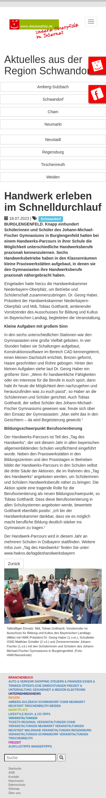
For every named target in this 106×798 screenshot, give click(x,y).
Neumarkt (53, 124)
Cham (53, 112)
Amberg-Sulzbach (53, 87)
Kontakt (13, 776)
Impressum (15, 780)
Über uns (14, 793)
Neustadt (53, 139)
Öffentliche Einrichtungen (44, 685)
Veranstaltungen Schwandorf (33, 734)
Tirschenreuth (53, 164)
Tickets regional (22, 722)
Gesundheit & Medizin (49, 689)
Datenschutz (16, 784)
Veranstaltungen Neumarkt (31, 726)
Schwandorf (53, 99)
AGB (11, 772)
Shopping (42, 681)
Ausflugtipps (19, 746)
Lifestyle (16, 714)
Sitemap (14, 788)
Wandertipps (41, 746)
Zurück (14, 563)
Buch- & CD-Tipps (38, 714)
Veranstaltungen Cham (56, 722)
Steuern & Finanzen (66, 681)
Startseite (14, 768)
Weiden (53, 177)
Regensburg (53, 152)
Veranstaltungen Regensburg (67, 730)
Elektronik (76, 689)
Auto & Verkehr (21, 681)
